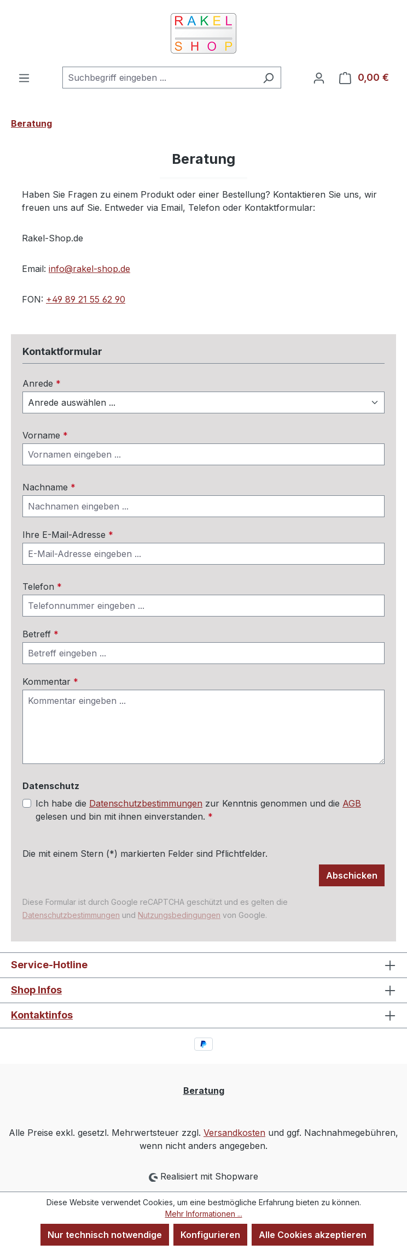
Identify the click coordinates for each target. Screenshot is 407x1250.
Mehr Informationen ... (203, 1213)
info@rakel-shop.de (89, 268)
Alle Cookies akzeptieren (313, 1234)
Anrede (41, 383)
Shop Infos (36, 990)
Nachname (48, 487)
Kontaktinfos (42, 1015)
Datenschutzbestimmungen (145, 803)
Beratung (203, 1090)
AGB (351, 803)
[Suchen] (268, 77)
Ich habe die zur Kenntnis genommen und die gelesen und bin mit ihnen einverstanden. (198, 809)
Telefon (42, 586)
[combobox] (159, 77)
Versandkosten (234, 1132)
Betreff (40, 634)
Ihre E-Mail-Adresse (67, 534)
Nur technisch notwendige (105, 1234)
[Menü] (24, 77)
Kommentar (50, 681)
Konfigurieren (210, 1234)
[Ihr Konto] (319, 77)
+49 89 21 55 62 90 (85, 299)
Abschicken (351, 875)
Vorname (45, 435)
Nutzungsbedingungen (179, 915)
